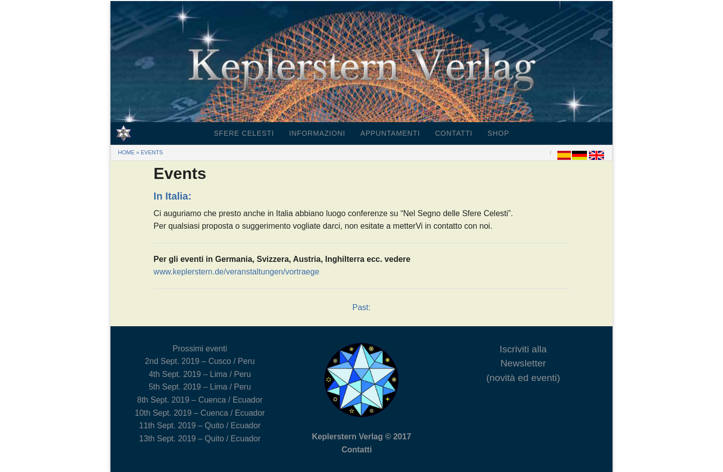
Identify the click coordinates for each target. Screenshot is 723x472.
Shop (498, 133)
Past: (361, 307)
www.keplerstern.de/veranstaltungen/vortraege (236, 271)
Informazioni (317, 133)
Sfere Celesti (244, 133)
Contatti (453, 133)
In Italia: (173, 196)
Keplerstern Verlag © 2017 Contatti (361, 443)
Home (126, 152)
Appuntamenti (390, 133)
